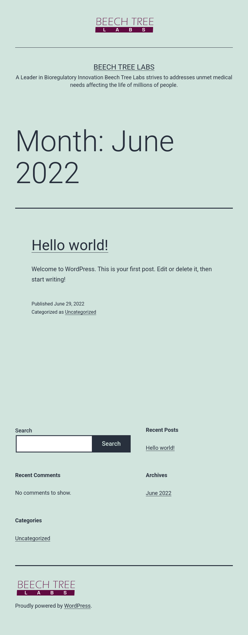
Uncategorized (80, 312)
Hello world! (70, 245)
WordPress (77, 606)
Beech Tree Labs (124, 67)
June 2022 (158, 493)
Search (23, 430)
